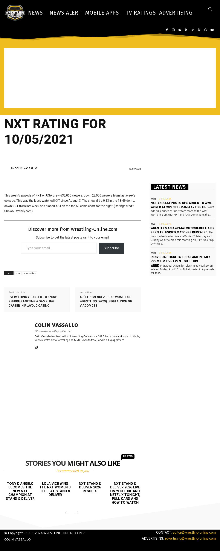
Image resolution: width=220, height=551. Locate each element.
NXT (18, 273)
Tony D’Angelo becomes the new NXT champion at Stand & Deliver (20, 491)
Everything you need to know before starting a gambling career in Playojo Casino (33, 301)
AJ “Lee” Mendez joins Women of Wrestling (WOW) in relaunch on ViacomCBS (106, 301)
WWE (153, 198)
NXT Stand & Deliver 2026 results (90, 487)
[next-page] (77, 513)
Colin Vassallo (26, 168)
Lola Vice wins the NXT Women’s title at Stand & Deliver (55, 489)
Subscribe (111, 248)
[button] (210, 9)
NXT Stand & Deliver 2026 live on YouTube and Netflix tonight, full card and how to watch (125, 493)
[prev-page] (67, 513)
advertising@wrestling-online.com (190, 538)
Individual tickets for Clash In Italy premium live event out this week (180, 261)
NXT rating (30, 273)
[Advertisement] (110, 78)
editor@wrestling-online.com (194, 532)
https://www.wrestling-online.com (53, 331)
